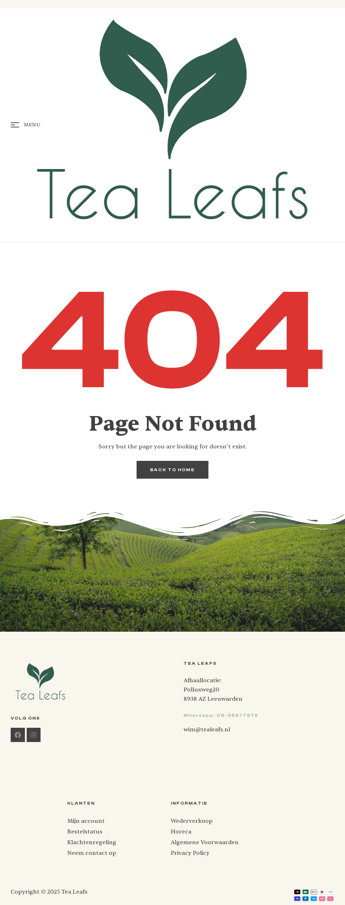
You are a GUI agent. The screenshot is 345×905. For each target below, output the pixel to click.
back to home (172, 469)
